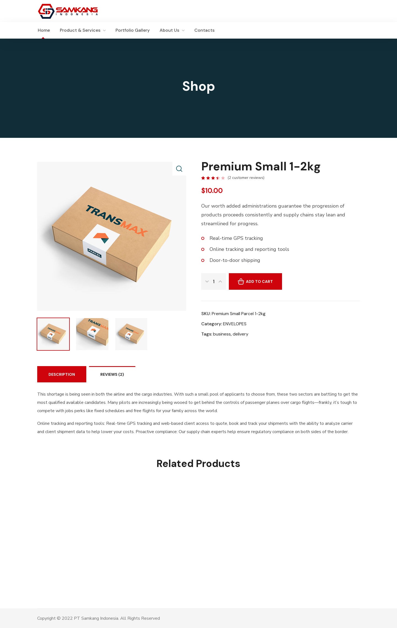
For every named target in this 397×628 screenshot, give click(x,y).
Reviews (112, 374)
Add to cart (259, 281)
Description (62, 374)
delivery (240, 334)
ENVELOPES (234, 324)
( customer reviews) (245, 177)
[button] (357, 30)
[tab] (61, 374)
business (222, 334)
